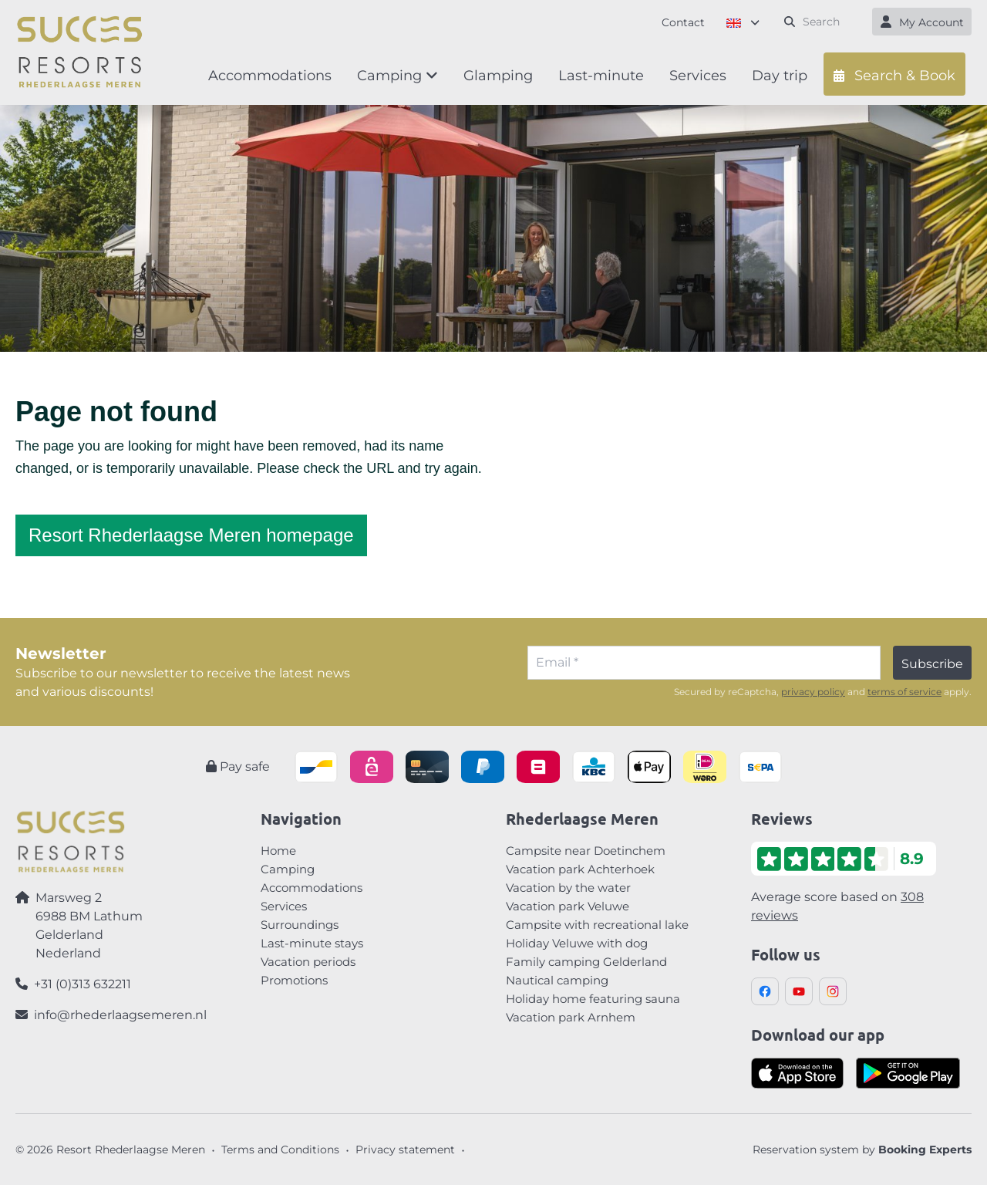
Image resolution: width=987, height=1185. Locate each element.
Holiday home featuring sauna (593, 998)
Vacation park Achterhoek (580, 869)
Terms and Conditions (280, 1149)
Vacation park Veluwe (567, 906)
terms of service (904, 691)
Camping (288, 869)
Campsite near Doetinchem (585, 850)
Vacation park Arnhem (570, 1017)
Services (284, 906)
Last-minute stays (312, 943)
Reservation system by (862, 1149)
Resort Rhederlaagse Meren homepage (191, 535)
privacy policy (813, 691)
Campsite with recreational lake (597, 924)
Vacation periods (308, 961)
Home (278, 850)
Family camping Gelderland (586, 961)
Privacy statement (405, 1149)
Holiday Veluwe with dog (577, 943)
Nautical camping (557, 980)
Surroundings (300, 924)
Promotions (294, 980)
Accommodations (311, 887)
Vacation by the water (568, 887)
